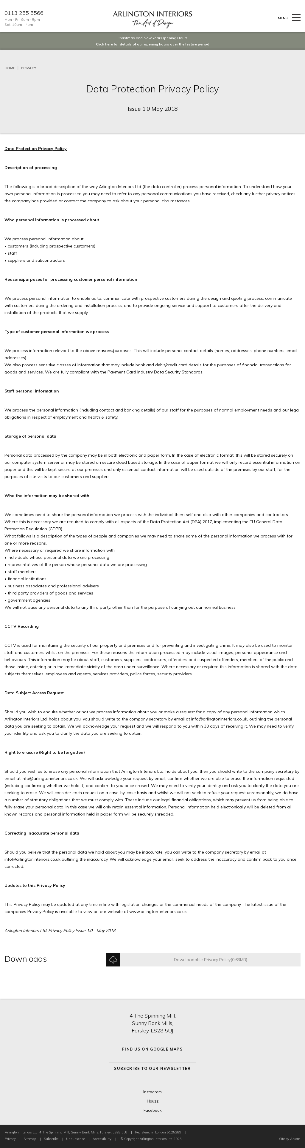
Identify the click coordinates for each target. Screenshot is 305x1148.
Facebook (153, 1110)
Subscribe (51, 1139)
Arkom (295, 1139)
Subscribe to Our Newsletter (152, 1068)
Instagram (152, 1091)
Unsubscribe (75, 1139)
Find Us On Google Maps (152, 1049)
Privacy (28, 68)
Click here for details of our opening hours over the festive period (152, 44)
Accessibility (102, 1139)
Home (9, 68)
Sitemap (30, 1139)
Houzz (152, 1101)
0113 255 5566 (23, 13)
